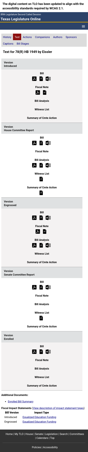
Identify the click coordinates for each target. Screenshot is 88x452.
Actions (27, 37)
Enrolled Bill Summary (20, 401)
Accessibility (50, 447)
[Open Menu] (83, 26)
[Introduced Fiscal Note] (44, 92)
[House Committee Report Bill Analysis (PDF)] (34, 165)
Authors (57, 37)
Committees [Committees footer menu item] (77, 434)
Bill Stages (23, 43)
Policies (36, 447)
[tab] (7, 37)
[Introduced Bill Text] (41, 78)
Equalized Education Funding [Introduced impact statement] (39, 417)
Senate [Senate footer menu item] (39, 434)
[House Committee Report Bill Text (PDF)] (34, 142)
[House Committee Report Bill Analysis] (41, 165)
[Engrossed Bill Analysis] (41, 245)
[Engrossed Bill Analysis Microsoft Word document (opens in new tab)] (48, 245)
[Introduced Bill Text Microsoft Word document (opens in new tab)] (48, 78)
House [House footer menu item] (29, 434)
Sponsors (71, 37)
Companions (42, 37)
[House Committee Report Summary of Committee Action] (41, 192)
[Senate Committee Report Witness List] (41, 318)
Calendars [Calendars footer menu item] (42, 438)
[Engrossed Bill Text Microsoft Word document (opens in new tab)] (48, 217)
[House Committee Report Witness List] (41, 178)
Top (52, 438)
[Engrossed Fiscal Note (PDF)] (37, 231)
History (7, 37)
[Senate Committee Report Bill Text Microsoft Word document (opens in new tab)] (48, 287)
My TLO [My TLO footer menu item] (19, 434)
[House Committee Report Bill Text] (41, 142)
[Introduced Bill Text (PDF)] (34, 78)
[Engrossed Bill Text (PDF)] (34, 217)
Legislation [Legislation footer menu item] (51, 434)
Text (17, 37)
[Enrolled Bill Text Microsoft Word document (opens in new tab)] (48, 351)
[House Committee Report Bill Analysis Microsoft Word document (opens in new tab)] (48, 165)
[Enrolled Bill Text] (41, 351)
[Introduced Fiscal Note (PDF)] (37, 92)
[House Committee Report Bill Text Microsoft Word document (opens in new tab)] (48, 142)
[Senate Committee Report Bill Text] (41, 287)
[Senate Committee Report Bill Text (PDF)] (34, 287)
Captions (8, 43)
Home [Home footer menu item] (9, 434)
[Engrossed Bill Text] (41, 217)
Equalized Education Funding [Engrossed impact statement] (39, 421)
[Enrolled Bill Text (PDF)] (34, 351)
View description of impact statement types (58, 408)
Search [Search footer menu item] (64, 434)
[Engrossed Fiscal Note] (44, 231)
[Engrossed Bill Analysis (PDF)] (34, 245)
